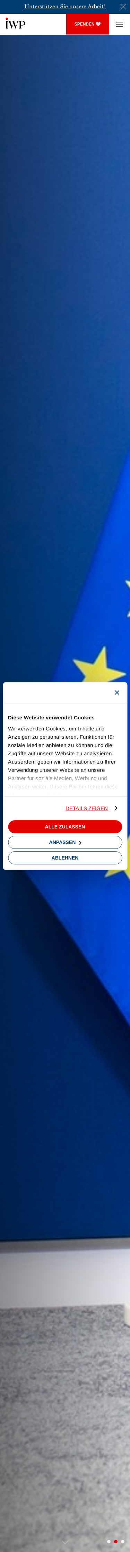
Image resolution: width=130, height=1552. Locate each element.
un (72, 6)
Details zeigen (87, 808)
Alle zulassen (65, 827)
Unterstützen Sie (46, 6)
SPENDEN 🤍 (88, 24)
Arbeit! (96, 6)
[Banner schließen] (117, 692)
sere (81, 6)
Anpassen (65, 842)
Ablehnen (65, 858)
